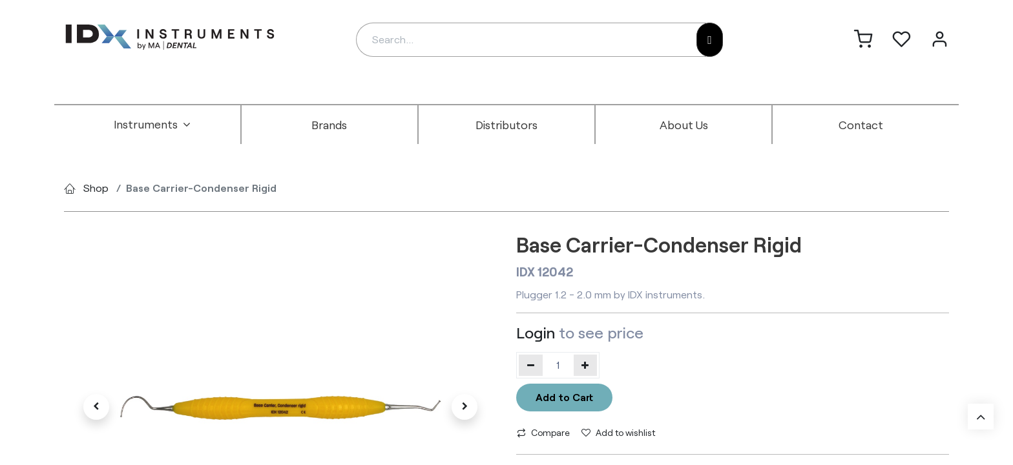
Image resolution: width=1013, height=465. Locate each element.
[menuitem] (152, 124)
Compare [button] (543, 432)
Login (535, 332)
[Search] (709, 40)
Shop (96, 187)
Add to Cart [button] (564, 397)
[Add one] (586, 365)
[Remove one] (531, 365)
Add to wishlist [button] (618, 432)
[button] (96, 407)
